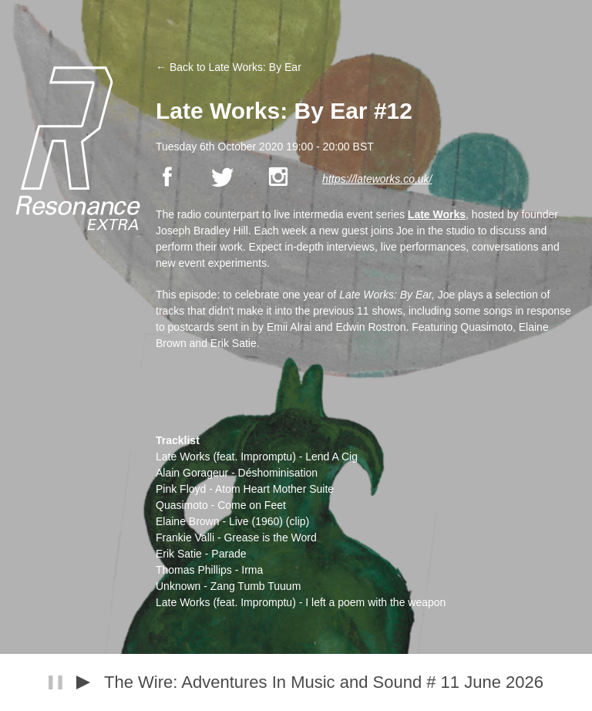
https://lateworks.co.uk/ (377, 179)
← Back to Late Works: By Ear (228, 67)
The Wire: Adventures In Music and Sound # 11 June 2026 (323, 682)
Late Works (437, 214)
